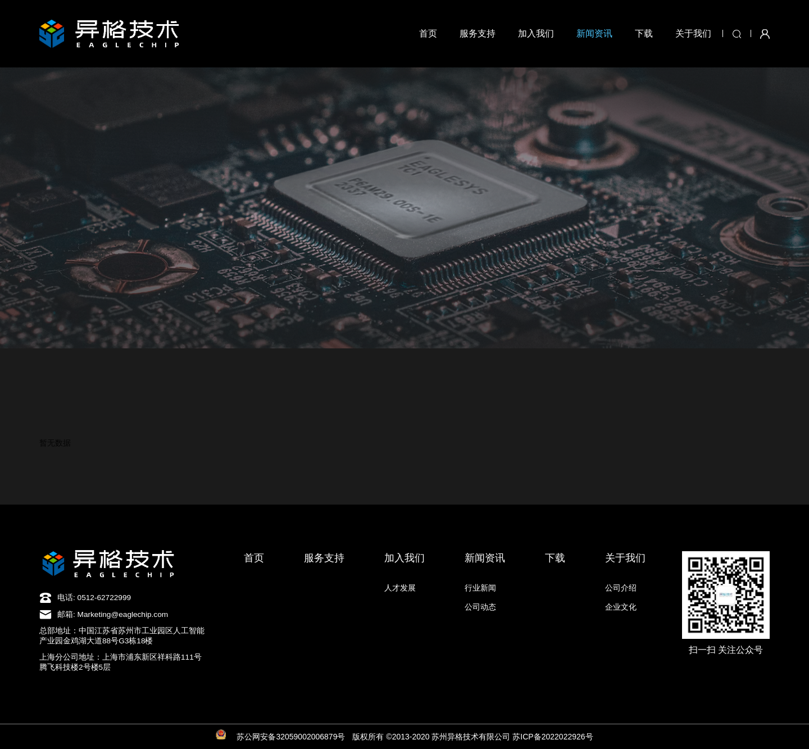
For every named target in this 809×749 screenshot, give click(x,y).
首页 (428, 33)
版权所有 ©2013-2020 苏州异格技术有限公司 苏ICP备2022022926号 (472, 736)
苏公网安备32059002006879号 (291, 736)
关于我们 (693, 33)
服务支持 (478, 33)
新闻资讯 (594, 33)
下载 (644, 33)
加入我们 (536, 33)
